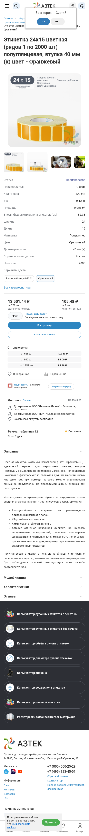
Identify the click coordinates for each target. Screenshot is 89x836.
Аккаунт (80, 828)
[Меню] (7, 5)
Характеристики (43, 587)
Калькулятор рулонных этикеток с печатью (41, 614)
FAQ (6, 798)
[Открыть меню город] (72, 5)
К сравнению (55, 374)
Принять (51, 822)
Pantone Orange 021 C (19, 278)
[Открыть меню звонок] (81, 5)
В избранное (18, 374)
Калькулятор (55, 780)
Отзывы (43, 596)
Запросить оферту (61, 386)
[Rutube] (13, 771)
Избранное (62, 828)
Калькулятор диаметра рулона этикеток (39, 658)
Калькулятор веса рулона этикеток (35, 687)
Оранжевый (45, 278)
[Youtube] (20, 771)
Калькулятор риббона (26, 673)
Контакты (9, 789)
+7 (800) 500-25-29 (61, 766)
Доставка (9, 794)
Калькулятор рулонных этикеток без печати (42, 629)
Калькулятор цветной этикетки (33, 702)
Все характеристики (17, 287)
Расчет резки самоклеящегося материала (40, 717)
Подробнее (74, 400)
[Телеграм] (6, 771)
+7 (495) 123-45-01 (61, 772)
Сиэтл (27, 400)
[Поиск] (16, 5)
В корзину (44, 325)
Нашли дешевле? (36, 313)
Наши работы (21, 384)
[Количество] (15, 316)
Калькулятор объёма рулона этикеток (37, 643)
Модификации (43, 578)
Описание (43, 451)
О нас (7, 785)
